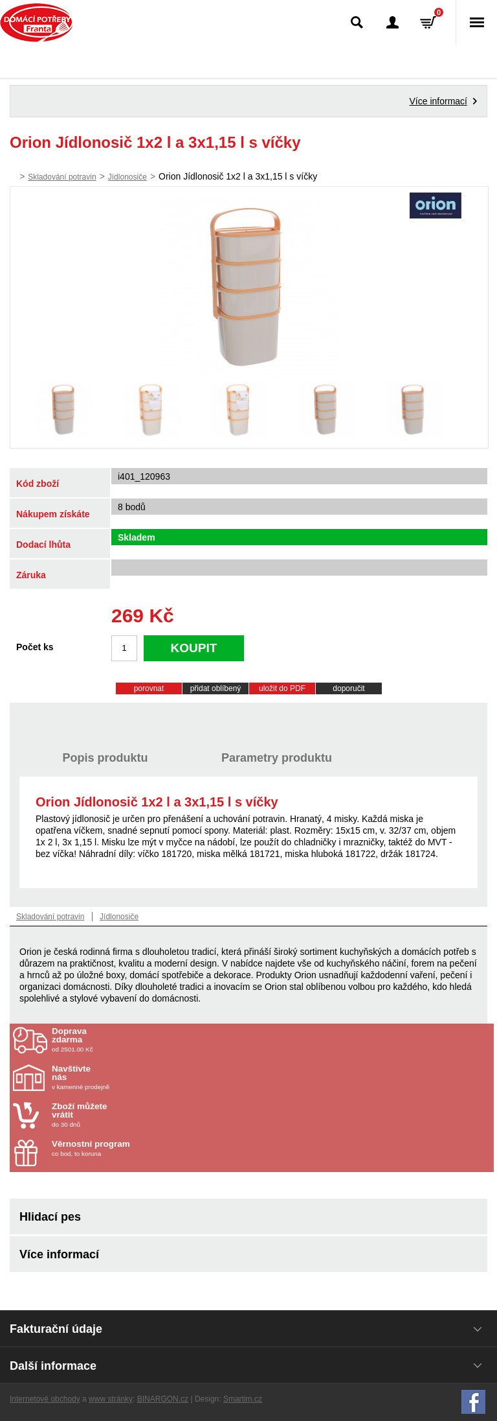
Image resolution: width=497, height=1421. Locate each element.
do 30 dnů (127, 1115)
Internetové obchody (45, 1398)
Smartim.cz (242, 1398)
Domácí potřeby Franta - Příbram (36, 22)
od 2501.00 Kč (271, 1040)
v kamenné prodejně (127, 1077)
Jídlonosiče (127, 177)
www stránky (111, 1398)
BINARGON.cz (162, 1398)
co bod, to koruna (127, 1148)
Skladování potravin (62, 177)
